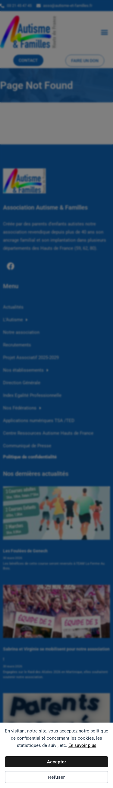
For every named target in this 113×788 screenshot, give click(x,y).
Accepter (56, 761)
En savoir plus (82, 745)
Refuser (56, 777)
